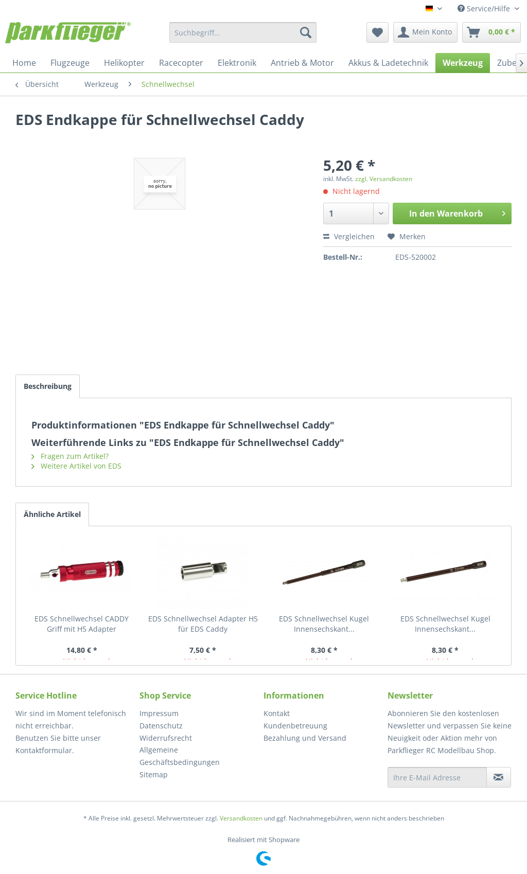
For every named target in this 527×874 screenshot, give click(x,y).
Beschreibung (48, 386)
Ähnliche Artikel (52, 514)
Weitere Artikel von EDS (76, 466)
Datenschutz (161, 725)
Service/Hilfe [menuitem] (485, 8)
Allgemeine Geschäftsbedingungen (179, 756)
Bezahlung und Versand (305, 738)
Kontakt (277, 713)
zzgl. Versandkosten (383, 178)
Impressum (159, 713)
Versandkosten (241, 818)
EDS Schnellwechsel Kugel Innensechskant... (324, 624)
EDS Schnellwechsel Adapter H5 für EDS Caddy (203, 624)
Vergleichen (349, 236)
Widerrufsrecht (165, 738)
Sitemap (153, 774)
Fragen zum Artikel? (70, 456)
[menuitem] (243, 32)
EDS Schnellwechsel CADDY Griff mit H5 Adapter (81, 624)
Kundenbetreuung (295, 725)
